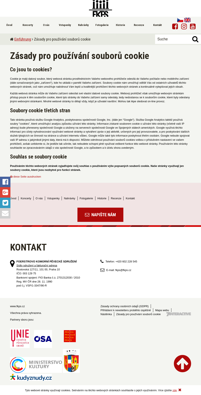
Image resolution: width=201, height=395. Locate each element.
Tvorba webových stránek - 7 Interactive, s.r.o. (178, 314)
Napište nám (100, 214)
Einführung (22, 39)
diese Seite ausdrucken (25, 176)
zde (174, 390)
